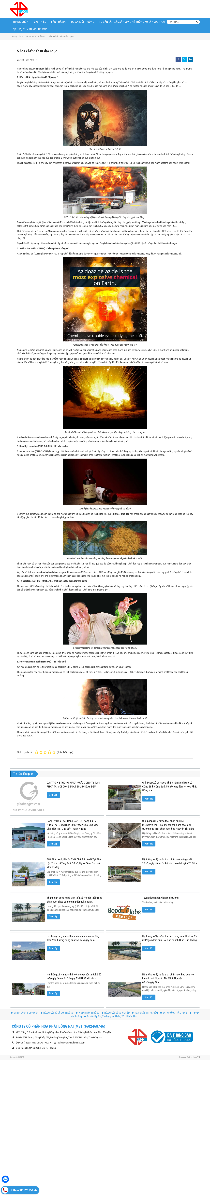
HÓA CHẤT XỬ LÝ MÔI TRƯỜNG (57, 968)
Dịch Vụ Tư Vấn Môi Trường (30, 29)
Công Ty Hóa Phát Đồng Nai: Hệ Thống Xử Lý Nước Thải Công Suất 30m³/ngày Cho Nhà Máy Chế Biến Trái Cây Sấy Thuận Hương (72, 824)
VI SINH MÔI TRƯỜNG (87, 968)
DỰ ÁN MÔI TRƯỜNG (82, 21)
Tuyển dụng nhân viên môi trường (126, 888)
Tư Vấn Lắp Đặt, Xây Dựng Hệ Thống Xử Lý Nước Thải (132, 21)
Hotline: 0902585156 (19, 1190)
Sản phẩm (57, 21)
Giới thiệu (40, 21)
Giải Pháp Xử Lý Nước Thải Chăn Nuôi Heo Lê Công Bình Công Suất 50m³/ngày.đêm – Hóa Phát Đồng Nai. (169, 786)
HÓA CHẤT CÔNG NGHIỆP (116, 968)
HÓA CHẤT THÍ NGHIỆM (145, 968)
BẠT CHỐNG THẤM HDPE (173, 968)
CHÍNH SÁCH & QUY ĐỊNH (24, 968)
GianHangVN (194, 1012)
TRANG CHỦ (20, 21)
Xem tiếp (53, 794)
